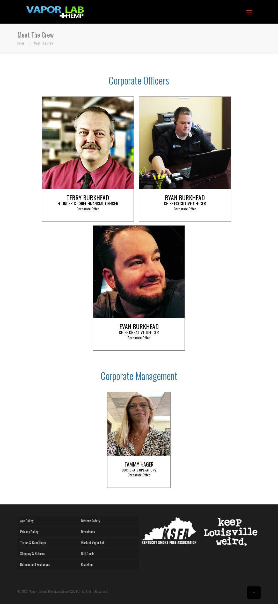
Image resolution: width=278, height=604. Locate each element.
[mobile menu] (249, 11)
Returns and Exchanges (35, 564)
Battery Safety (90, 520)
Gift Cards (87, 553)
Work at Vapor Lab (93, 542)
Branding (87, 564)
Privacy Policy (29, 531)
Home (21, 43)
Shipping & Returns (32, 553)
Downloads (88, 531)
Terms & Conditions (33, 542)
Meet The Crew (44, 43)
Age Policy (26, 520)
